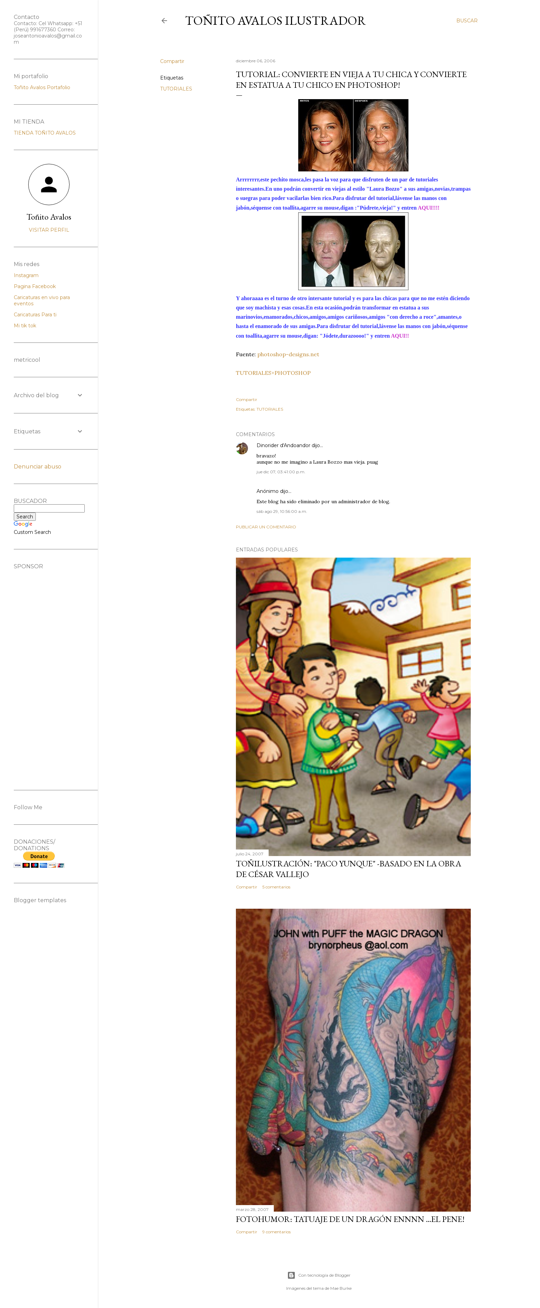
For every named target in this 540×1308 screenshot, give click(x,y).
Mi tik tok (25, 326)
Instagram (26, 275)
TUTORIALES (176, 89)
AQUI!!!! (428, 208)
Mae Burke (341, 1288)
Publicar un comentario (266, 526)
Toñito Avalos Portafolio (42, 87)
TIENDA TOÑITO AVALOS (45, 133)
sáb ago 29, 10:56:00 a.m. (282, 511)
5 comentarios (276, 886)
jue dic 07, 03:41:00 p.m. (281, 471)
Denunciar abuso (37, 466)
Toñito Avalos (49, 216)
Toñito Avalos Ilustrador (275, 20)
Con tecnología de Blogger (319, 1275)
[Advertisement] (49, 673)
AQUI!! (400, 336)
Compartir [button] (172, 61)
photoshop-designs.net (287, 354)
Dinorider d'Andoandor (283, 445)
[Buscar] (467, 20)
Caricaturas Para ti (35, 315)
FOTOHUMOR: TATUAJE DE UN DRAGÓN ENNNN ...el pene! (350, 1219)
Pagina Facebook (35, 286)
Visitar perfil (49, 230)
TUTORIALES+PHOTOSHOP (273, 372)
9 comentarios (276, 1231)
